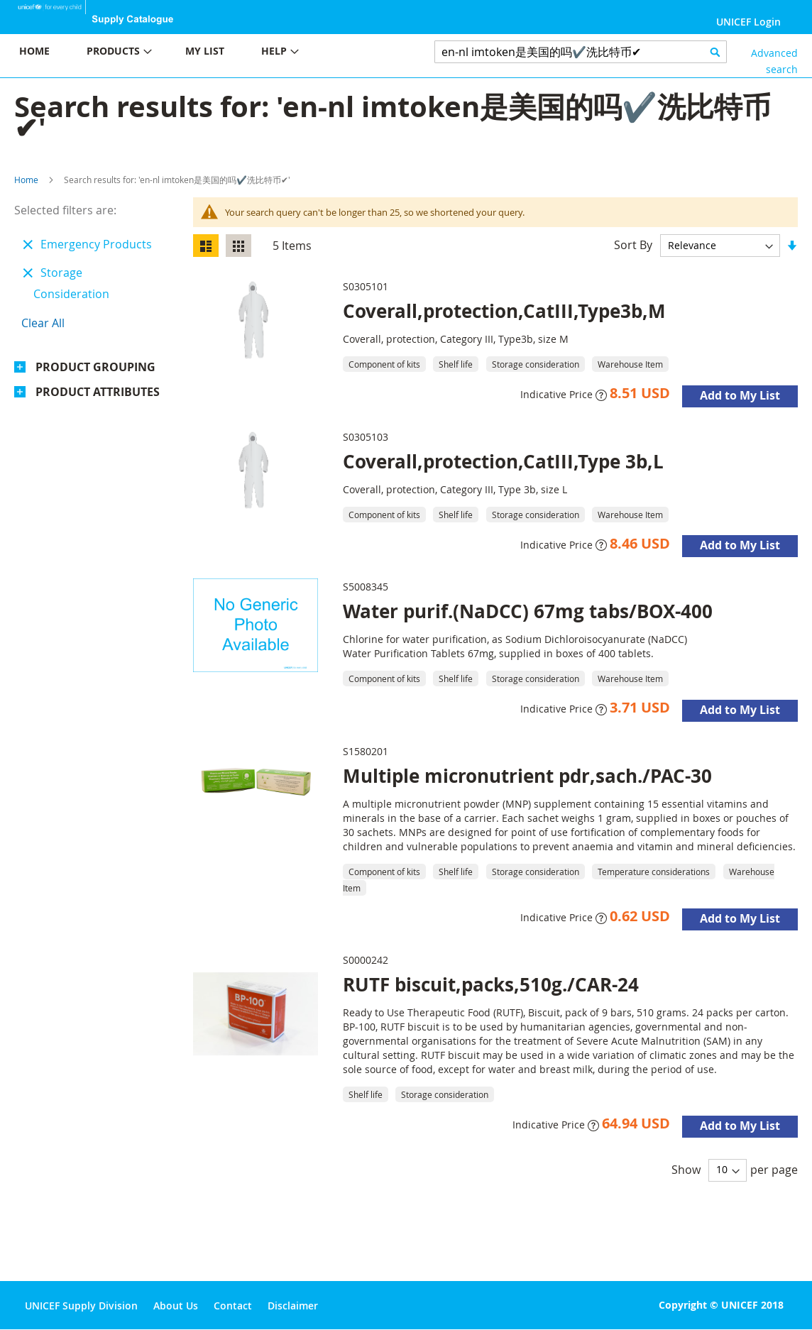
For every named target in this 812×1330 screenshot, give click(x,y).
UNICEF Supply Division (81, 1305)
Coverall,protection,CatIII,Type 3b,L (503, 461)
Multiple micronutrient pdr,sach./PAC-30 (527, 775)
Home (26, 179)
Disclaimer (293, 1305)
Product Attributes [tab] (97, 392)
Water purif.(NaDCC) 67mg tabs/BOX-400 (528, 611)
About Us (175, 1305)
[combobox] (580, 51)
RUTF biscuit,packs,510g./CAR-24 (491, 984)
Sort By (633, 245)
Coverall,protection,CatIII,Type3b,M (504, 311)
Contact (233, 1305)
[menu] (203, 53)
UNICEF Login (748, 21)
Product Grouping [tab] (95, 367)
